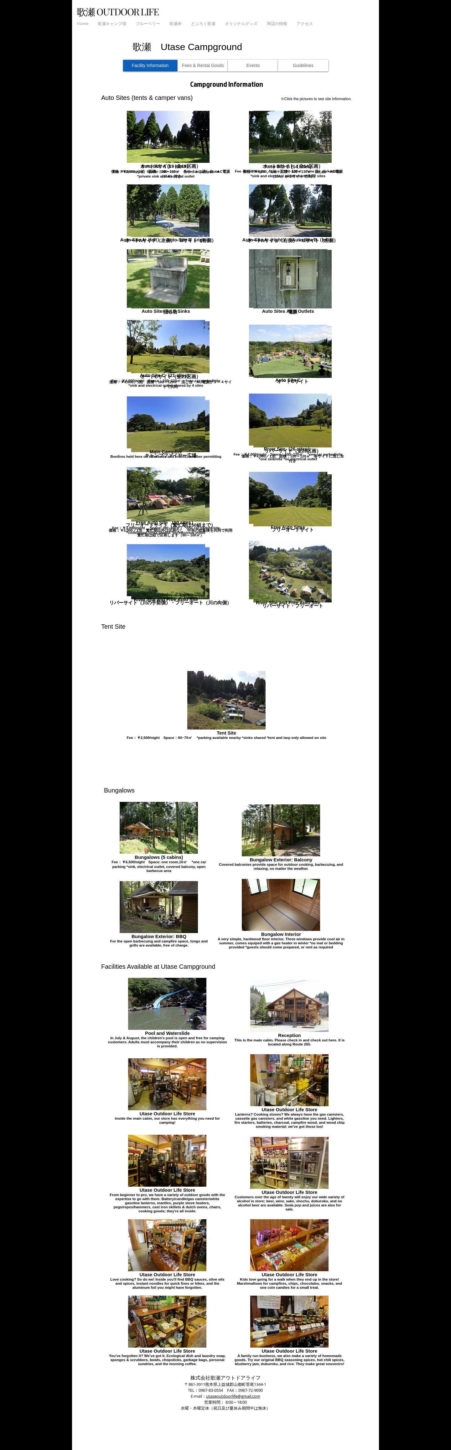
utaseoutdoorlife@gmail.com (233, 1396)
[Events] (253, 65)
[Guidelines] (303, 65)
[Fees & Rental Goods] (203, 65)
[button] (112, 23)
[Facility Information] (150, 65)
